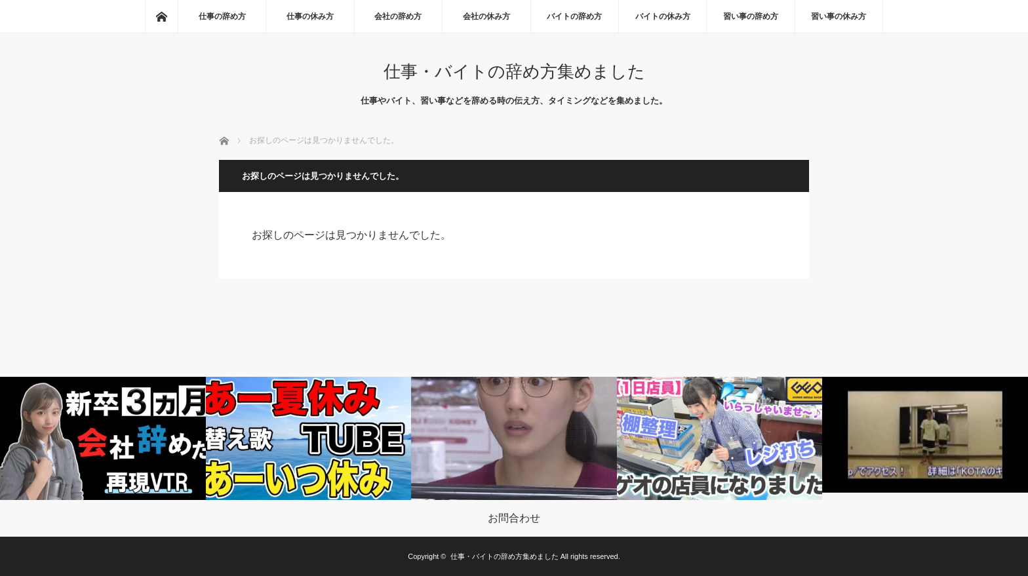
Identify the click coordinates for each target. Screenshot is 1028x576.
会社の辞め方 (398, 16)
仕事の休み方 (310, 16)
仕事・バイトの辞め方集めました (514, 71)
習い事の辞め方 (750, 16)
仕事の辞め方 (222, 16)
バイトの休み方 (662, 16)
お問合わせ (514, 518)
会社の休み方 (486, 16)
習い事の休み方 (838, 16)
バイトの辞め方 (574, 16)
